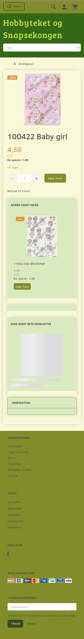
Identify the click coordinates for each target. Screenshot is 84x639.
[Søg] (78, 47)
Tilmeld (15, 623)
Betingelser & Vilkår (20, 469)
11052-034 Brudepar (29, 264)
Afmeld (31, 623)
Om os (11, 458)
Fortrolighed (15, 446)
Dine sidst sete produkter (31, 324)
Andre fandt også (24, 205)
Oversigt (13, 475)
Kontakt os (14, 464)
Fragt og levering (18, 452)
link (72, 615)
